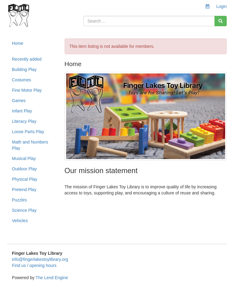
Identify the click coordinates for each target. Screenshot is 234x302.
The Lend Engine (52, 277)
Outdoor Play (24, 168)
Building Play (24, 69)
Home (17, 43)
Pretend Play (24, 189)
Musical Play (24, 158)
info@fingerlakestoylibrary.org (40, 259)
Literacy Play (24, 121)
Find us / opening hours (34, 265)
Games (19, 100)
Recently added (26, 59)
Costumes (21, 79)
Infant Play (22, 110)
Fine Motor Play (27, 90)
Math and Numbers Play (30, 145)
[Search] (220, 21)
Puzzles (19, 199)
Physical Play (24, 179)
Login (221, 6)
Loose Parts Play (28, 131)
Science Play (24, 210)
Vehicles (20, 220)
